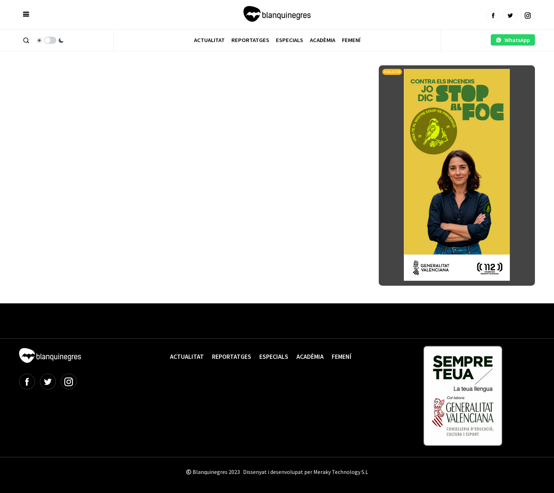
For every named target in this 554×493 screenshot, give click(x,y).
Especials (289, 40)
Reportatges (250, 40)
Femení (351, 40)
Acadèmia (322, 40)
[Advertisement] (147, 85)
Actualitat (209, 40)
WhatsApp (513, 39)
